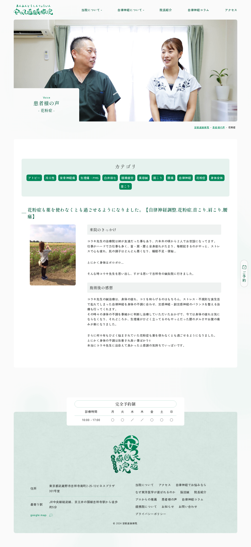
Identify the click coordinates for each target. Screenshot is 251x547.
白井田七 (110, 178)
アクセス (231, 9)
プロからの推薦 (146, 499)
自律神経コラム (198, 9)
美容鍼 (143, 178)
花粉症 (201, 178)
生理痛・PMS (89, 178)
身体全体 (217, 178)
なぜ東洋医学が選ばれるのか (155, 492)
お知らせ (168, 506)
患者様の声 (218, 127)
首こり (125, 186)
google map (42, 515)
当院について (91, 9)
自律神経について (130, 9)
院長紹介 (166, 9)
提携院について (146, 506)
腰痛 (171, 178)
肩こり (157, 178)
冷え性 (50, 178)
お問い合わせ (188, 506)
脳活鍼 (184, 492)
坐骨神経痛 (67, 178)
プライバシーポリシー (150, 513)
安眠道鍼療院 (201, 127)
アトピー (34, 178)
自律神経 (185, 178)
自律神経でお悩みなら (191, 484)
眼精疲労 (127, 178)
